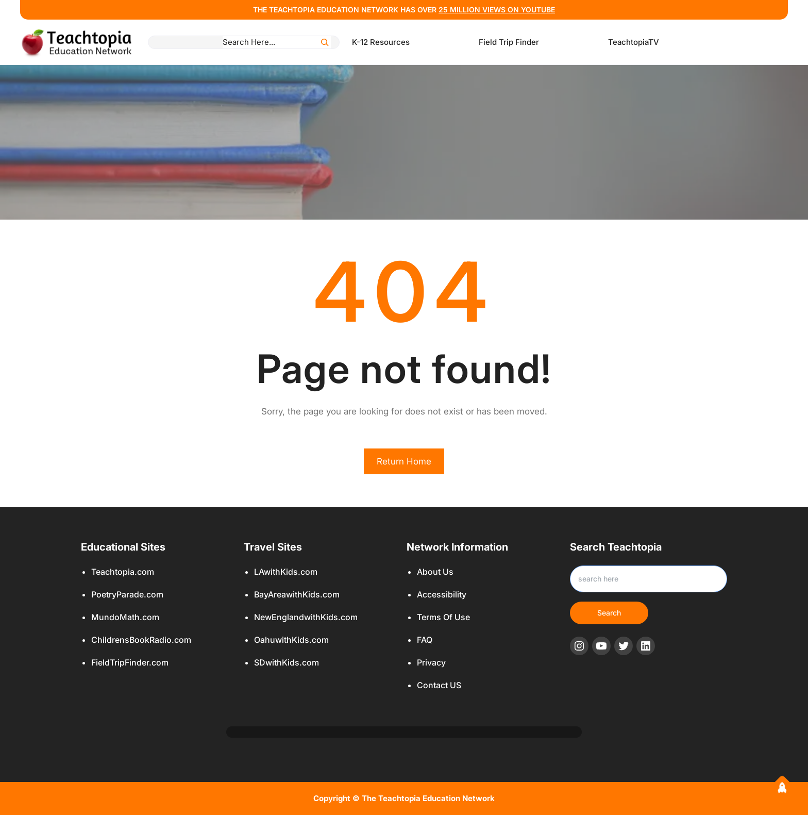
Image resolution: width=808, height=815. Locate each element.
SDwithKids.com (286, 662)
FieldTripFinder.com (130, 662)
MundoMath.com (125, 617)
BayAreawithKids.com (297, 594)
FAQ (424, 640)
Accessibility (441, 594)
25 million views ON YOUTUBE (497, 9)
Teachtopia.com (122, 572)
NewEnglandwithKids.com (306, 617)
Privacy (431, 662)
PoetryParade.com (127, 594)
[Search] (324, 42)
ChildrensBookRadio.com (141, 640)
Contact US (439, 685)
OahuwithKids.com (291, 640)
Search (609, 612)
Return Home (404, 461)
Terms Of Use (443, 617)
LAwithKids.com (285, 572)
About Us (435, 572)
